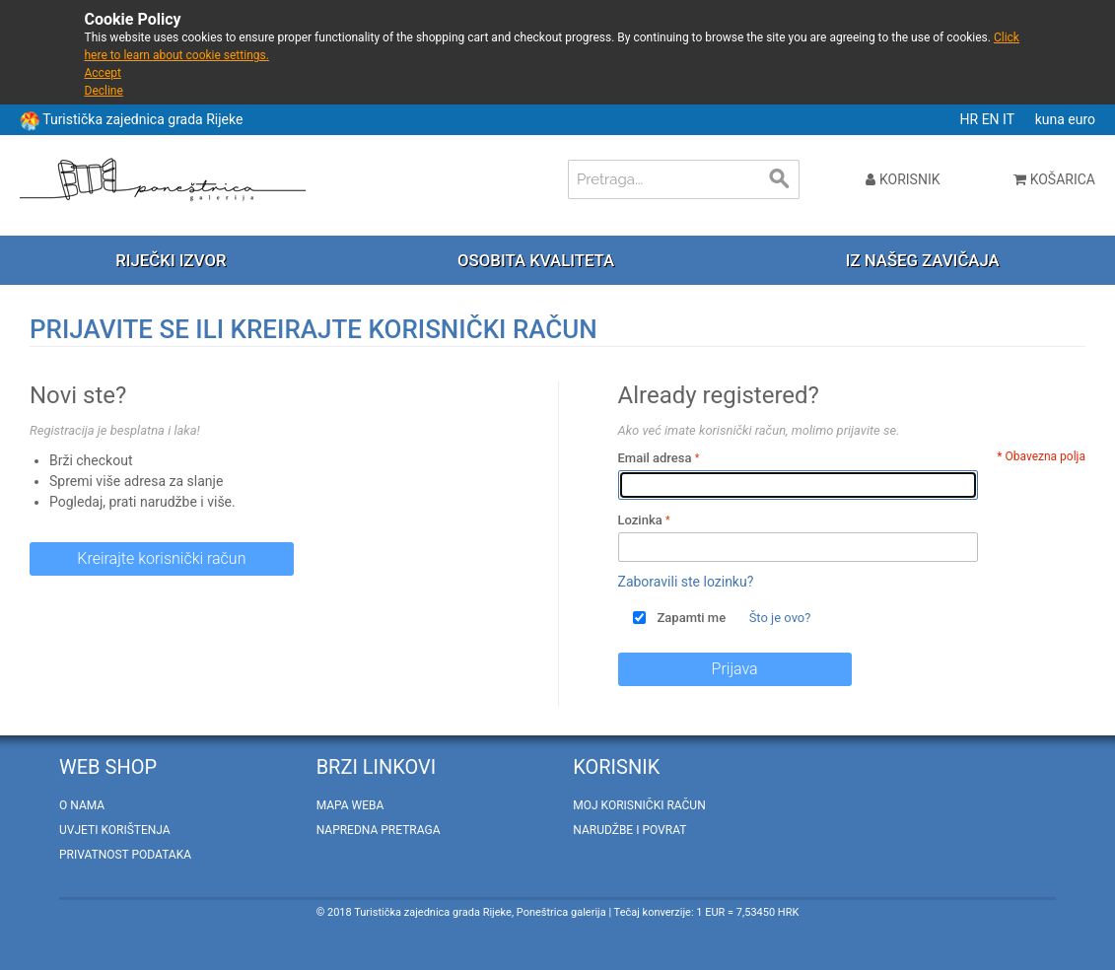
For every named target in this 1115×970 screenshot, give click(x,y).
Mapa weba (350, 805)
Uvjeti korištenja (115, 830)
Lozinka (640, 520)
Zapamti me (692, 617)
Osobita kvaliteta (535, 260)
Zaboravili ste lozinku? (686, 581)
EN (992, 119)
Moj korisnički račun (639, 805)
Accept (103, 73)
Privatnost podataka (125, 855)
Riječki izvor (170, 260)
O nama (82, 805)
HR (971, 119)
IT (1010, 119)
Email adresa (655, 457)
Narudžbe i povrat (629, 830)
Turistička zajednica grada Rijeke (142, 119)
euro (1081, 119)
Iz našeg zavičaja (923, 260)
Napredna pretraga (378, 830)
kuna (1052, 119)
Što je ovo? (780, 617)
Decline (104, 91)
